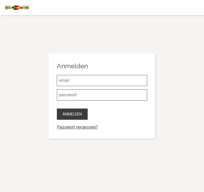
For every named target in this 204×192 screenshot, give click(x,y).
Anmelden (72, 114)
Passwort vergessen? (77, 127)
